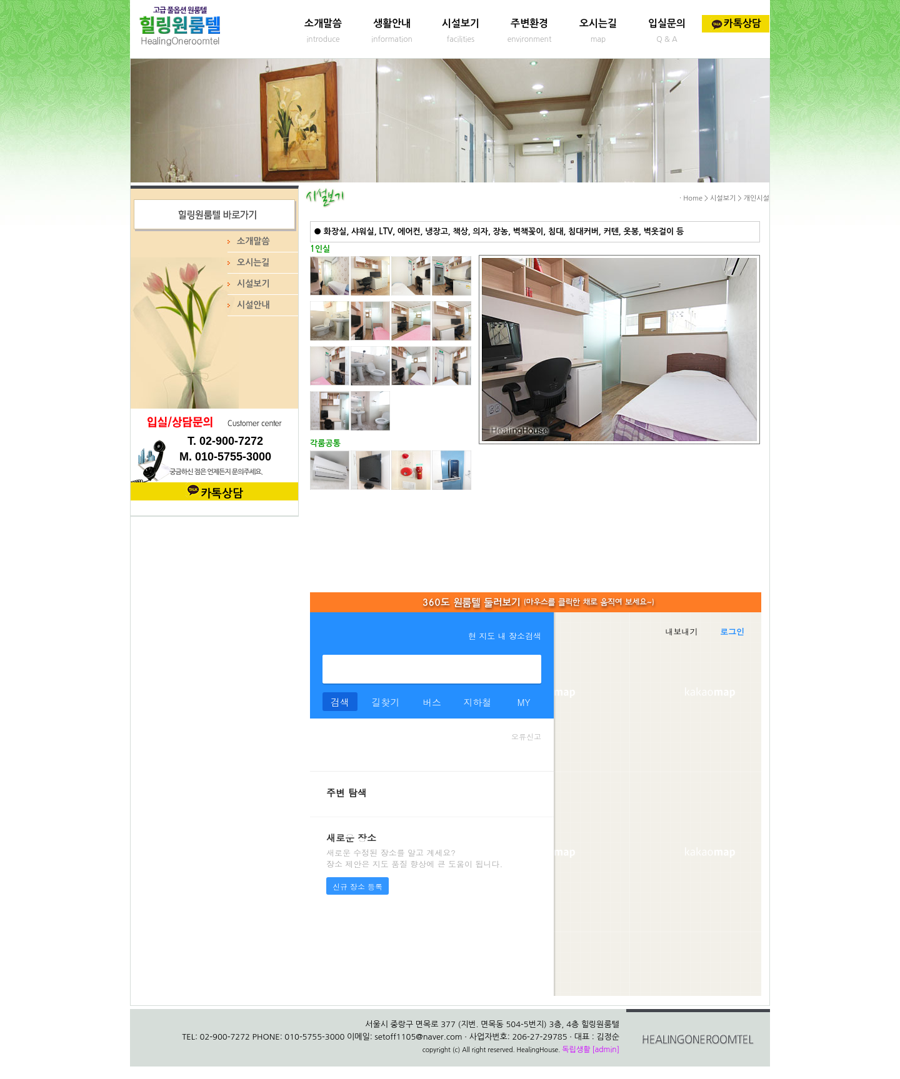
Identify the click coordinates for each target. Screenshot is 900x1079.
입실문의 (667, 23)
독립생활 (576, 1049)
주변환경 (529, 23)
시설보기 (460, 23)
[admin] (605, 1049)
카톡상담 (735, 23)
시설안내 (253, 305)
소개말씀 (323, 23)
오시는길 (598, 23)
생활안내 (392, 23)
